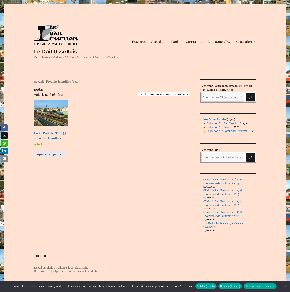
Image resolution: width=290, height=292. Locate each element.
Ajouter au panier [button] (50, 154)
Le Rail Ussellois (55, 51)
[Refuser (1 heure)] (285, 286)
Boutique (139, 41)
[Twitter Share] (4, 135)
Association (243, 41)
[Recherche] (250, 97)
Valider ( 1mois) (206, 286)
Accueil (39, 81)
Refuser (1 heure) (230, 286)
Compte (192, 41)
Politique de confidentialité (260, 286)
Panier (176, 41)
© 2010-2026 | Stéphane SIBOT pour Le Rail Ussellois (65, 271)
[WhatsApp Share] (4, 143)
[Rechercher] (250, 157)
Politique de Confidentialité (72, 267)
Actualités (158, 41)
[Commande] (163, 94)
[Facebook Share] (4, 127)
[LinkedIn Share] (4, 151)
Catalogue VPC (219, 41)
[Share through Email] (4, 158)
